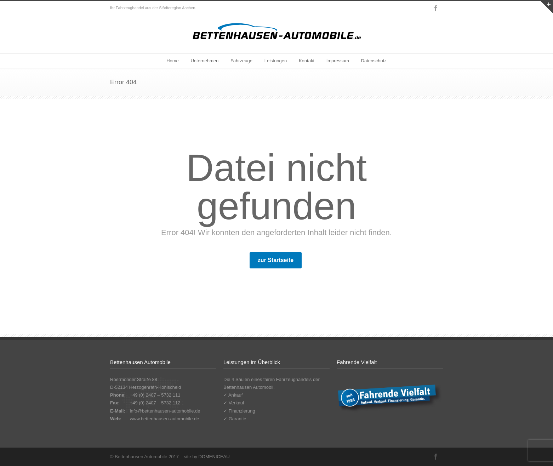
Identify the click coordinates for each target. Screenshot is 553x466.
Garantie (237, 418)
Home (172, 60)
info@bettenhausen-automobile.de (165, 411)
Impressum (337, 60)
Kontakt (306, 60)
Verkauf (236, 402)
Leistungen (275, 60)
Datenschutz (374, 60)
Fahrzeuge (241, 60)
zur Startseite (275, 260)
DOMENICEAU (214, 456)
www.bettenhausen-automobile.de (164, 418)
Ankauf (235, 395)
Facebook (436, 8)
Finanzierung (242, 411)
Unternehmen (204, 60)
